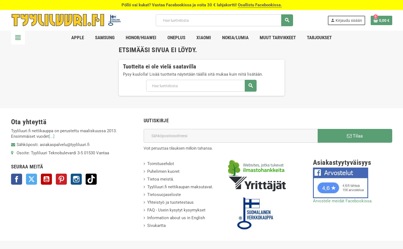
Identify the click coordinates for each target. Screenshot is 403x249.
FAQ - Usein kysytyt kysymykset (176, 210)
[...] (51, 136)
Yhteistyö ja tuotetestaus (170, 202)
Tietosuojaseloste (164, 194)
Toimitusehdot (160, 163)
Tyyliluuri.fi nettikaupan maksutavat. (180, 186)
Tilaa (355, 136)
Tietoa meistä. (160, 179)
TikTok (91, 179)
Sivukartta (156, 225)
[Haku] (224, 20)
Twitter (31, 179)
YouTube (46, 179)
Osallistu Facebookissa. (260, 4)
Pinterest (61, 179)
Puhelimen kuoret (163, 171)
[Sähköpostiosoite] (231, 136)
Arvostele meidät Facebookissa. (343, 200)
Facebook (16, 179)
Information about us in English (176, 217)
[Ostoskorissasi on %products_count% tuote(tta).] (381, 20)
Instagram (76, 179)
